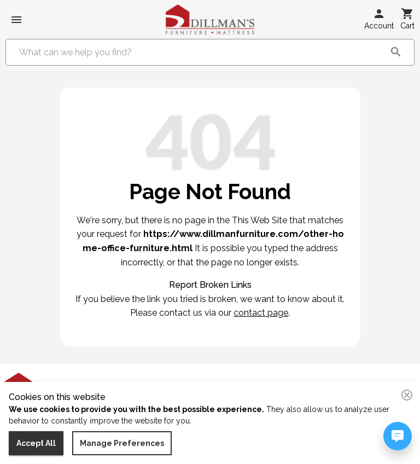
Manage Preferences (122, 443)
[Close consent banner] (407, 395)
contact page (261, 313)
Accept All (36, 443)
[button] (379, 19)
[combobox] (202, 52)
